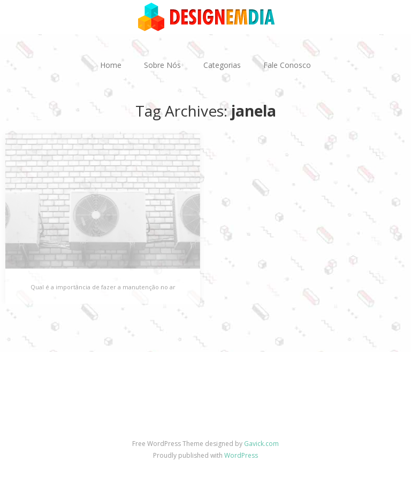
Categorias (222, 65)
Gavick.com (261, 443)
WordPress (241, 455)
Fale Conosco (287, 65)
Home (110, 65)
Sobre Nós (162, 65)
